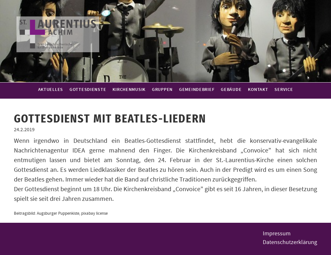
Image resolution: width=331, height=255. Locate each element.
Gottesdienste (87, 89)
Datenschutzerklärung (290, 242)
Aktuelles (50, 89)
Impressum (277, 233)
